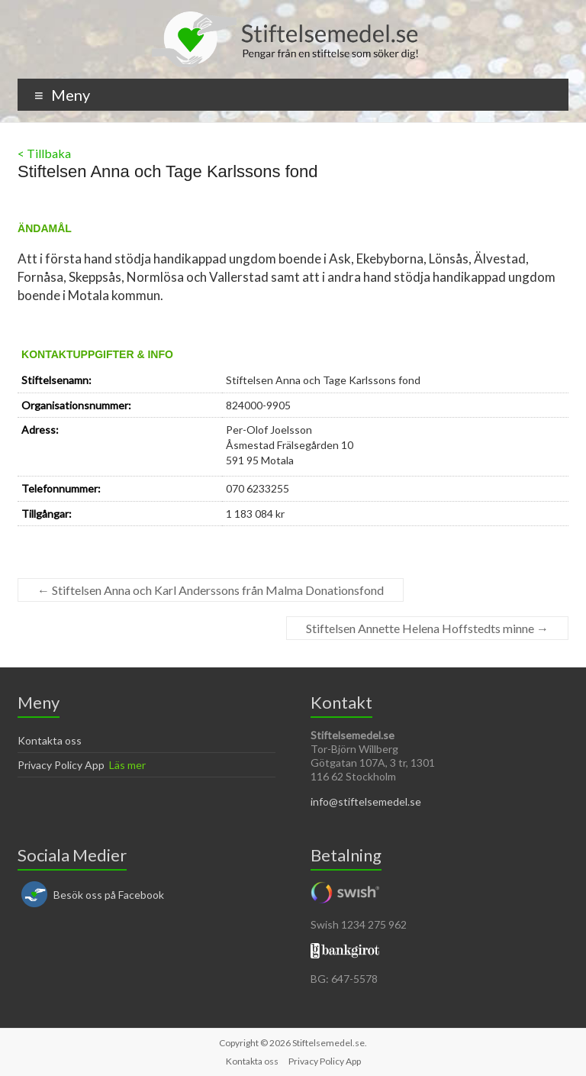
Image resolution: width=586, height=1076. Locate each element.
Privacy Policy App (61, 764)
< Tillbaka (44, 153)
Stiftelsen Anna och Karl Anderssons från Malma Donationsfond (210, 590)
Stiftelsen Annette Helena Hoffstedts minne (427, 628)
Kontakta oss (50, 740)
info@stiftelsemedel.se (366, 801)
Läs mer (127, 764)
